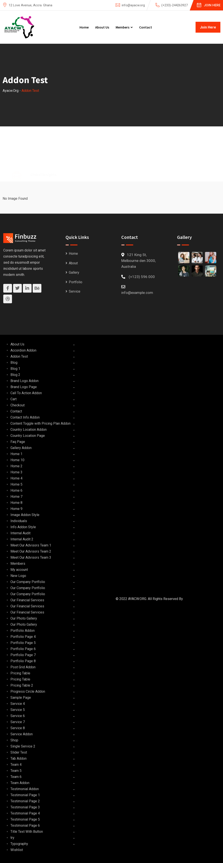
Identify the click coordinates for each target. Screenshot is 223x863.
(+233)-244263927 (174, 5)
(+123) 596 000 (142, 277)
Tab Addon (18, 758)
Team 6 (16, 777)
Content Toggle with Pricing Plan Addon (40, 423)
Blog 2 (15, 375)
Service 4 (17, 704)
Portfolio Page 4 (23, 637)
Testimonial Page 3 (25, 807)
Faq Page (17, 442)
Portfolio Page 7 (23, 655)
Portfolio (75, 282)
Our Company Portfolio (27, 582)
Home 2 (16, 466)
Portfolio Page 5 (23, 643)
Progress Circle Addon (27, 691)
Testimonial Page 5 (25, 819)
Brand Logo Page (23, 387)
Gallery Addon (21, 448)
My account (19, 570)
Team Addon (19, 783)
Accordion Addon (23, 350)
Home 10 (17, 460)
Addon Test (19, 356)
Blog (13, 362)
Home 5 (16, 484)
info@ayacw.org (133, 5)
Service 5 (17, 710)
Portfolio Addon (22, 630)
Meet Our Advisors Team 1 (30, 545)
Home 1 (16, 454)
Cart (13, 399)
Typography (19, 844)
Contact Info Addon (25, 417)
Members (122, 27)
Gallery (74, 272)
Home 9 (16, 509)
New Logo (18, 576)
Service (74, 291)
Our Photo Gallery (23, 618)
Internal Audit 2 (21, 539)
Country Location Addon (28, 429)
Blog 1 (15, 369)
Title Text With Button (26, 831)
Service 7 (17, 722)
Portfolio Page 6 (23, 649)
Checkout (17, 405)
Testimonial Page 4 (25, 813)
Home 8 (16, 503)
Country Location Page (27, 436)
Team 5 (16, 771)
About (73, 263)
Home (84, 27)
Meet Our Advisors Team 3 (30, 557)
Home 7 (16, 496)
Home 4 (16, 478)
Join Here (212, 5)
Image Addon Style (24, 515)
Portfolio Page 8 (23, 661)
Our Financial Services (27, 600)
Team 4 (16, 764)
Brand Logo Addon (24, 381)
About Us (102, 27)
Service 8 (17, 728)
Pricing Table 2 (21, 685)
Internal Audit (20, 533)
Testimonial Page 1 (25, 795)
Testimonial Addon (24, 789)
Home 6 (16, 490)
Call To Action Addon (26, 393)
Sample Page (20, 697)
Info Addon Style (23, 527)
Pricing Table (20, 673)
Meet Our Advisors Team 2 (30, 551)
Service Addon (21, 734)
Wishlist (16, 850)
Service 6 (17, 716)
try (12, 838)
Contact (145, 27)
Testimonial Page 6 (25, 825)
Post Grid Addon (22, 667)
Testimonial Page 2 (25, 801)
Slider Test (18, 752)
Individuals (18, 521)
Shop (14, 740)
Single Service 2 (22, 746)
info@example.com (137, 292)
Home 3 (16, 472)
